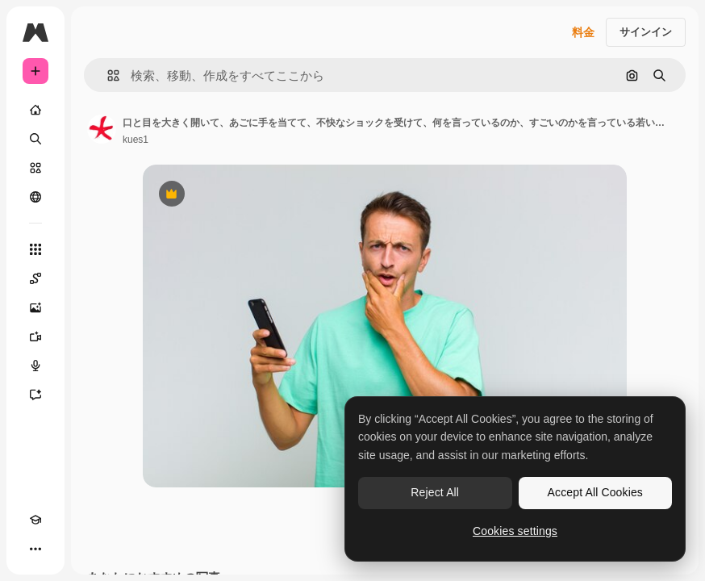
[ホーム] (35, 110)
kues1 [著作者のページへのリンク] (135, 139)
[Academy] (35, 520)
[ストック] (35, 168)
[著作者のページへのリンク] (101, 129)
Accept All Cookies (595, 492)
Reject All (435, 492)
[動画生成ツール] (35, 336)
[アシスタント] (35, 395)
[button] (107, 75)
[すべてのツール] (35, 249)
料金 (583, 32)
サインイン (645, 32)
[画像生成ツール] (35, 307)
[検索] (35, 139)
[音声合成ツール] (35, 365)
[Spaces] (35, 278)
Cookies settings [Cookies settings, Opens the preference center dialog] (515, 531)
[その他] (35, 549)
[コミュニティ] (35, 197)
